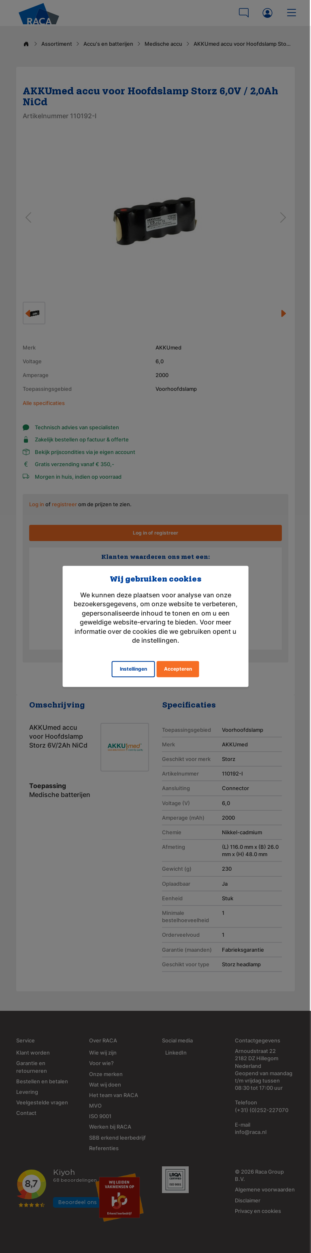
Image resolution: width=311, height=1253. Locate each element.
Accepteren (178, 669)
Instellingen (133, 669)
